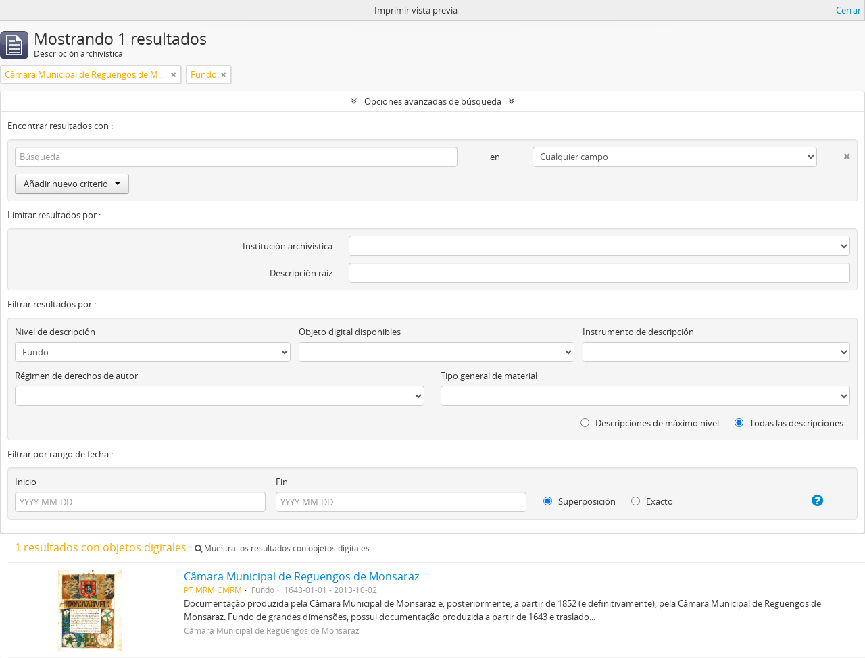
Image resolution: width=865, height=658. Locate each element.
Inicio (25, 482)
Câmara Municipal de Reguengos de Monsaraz (301, 576)
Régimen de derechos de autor (76, 376)
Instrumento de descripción (638, 332)
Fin (282, 482)
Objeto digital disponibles (350, 332)
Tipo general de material (489, 376)
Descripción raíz (301, 273)
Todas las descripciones (789, 423)
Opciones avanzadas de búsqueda (432, 101)
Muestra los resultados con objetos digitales (282, 548)
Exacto (652, 501)
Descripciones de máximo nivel (649, 423)
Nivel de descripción (55, 332)
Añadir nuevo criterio (72, 184)
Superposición (579, 501)
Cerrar (848, 10)
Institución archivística (287, 246)
